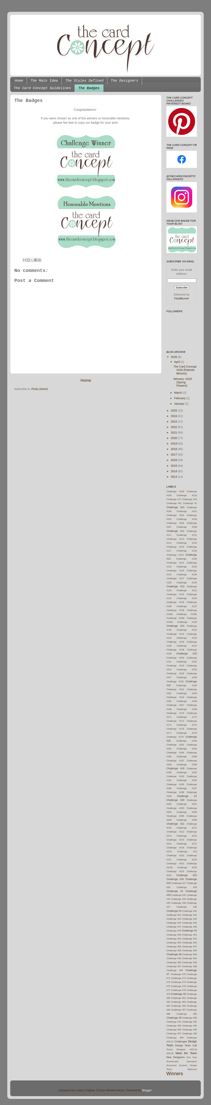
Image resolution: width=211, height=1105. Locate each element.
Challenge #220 (175, 855)
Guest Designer (176, 1049)
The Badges (89, 88)
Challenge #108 (187, 527)
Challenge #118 (187, 551)
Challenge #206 (175, 816)
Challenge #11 (175, 531)
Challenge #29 (187, 887)
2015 (174, 465)
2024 (174, 416)
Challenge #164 (175, 697)
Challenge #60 (189, 954)
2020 (174, 438)
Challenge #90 (189, 1018)
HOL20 (170, 1053)
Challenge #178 (187, 733)
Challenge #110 (187, 495)
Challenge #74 (178, 982)
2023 (174, 421)
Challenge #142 (175, 634)
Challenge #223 (175, 863)
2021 (174, 432)
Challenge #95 (173, 1029)
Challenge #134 (187, 598)
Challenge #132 (175, 594)
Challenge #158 (187, 677)
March (178, 392)
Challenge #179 (174, 737)
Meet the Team (186, 1053)
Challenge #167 (175, 705)
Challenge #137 (187, 606)
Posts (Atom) (39, 389)
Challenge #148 (175, 650)
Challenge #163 (187, 693)
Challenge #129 (187, 582)
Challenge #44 (189, 919)
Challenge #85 (178, 1006)
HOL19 (193, 1049)
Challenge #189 (187, 764)
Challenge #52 (173, 939)
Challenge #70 (178, 974)
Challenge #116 (175, 547)
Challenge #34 (178, 899)
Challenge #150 (175, 658)
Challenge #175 (187, 725)
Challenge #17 (173, 499)
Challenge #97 (173, 1033)
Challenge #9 (174, 1017)
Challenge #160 (186, 685)
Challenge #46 (189, 923)
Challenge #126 (187, 574)
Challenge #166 (187, 701)
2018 (174, 449)
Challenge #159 (174, 681)
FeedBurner (181, 298)
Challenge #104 (187, 519)
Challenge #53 (189, 939)
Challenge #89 (187, 1014)
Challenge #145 (175, 642)
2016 (174, 460)
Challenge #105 (175, 523)
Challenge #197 (187, 788)
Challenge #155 (187, 669)
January (179, 403)
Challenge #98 (189, 1033)
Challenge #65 (173, 962)
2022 (174, 427)
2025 (174, 410)
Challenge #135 (175, 602)
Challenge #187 (175, 760)
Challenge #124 (175, 570)
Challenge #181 (175, 745)
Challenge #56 (173, 946)
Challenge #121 (175, 563)
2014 (174, 471)
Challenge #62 (173, 958)
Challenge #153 (175, 665)
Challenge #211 (187, 828)
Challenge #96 (189, 1029)
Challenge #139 (187, 622)
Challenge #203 (175, 808)
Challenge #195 (175, 784)
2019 (174, 443)
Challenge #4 (174, 910)
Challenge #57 (189, 946)
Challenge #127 (175, 578)
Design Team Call (186, 1045)
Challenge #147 (187, 646)
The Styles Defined (84, 81)
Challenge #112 (187, 535)
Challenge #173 (175, 721)
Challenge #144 (187, 638)
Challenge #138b (187, 614)
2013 (174, 476)
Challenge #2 (187, 796)
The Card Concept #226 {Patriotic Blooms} (185, 370)
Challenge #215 (175, 840)
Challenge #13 (175, 586)
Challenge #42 (189, 915)
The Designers (124, 81)
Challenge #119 (174, 555)
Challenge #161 (175, 689)
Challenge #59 (189, 950)
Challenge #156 (175, 673)
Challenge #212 (175, 832)
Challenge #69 (174, 970)
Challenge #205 (187, 812)
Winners (174, 1073)
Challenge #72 (178, 978)
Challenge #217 (187, 843)
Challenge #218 (175, 847)
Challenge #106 (175, 491)
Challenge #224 (187, 867)
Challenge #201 (187, 804)
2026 (174, 357)
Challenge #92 (189, 1022)
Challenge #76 (178, 986)
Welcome (192, 1069)
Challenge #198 (175, 792)
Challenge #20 (175, 800)
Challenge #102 (175, 515)
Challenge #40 (189, 911)
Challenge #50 (173, 935)
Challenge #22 (187, 851)
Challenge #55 (189, 942)
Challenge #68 (189, 966)
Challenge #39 (187, 907)
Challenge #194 (187, 780)
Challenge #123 (187, 566)
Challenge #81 (178, 998)
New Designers (175, 1057)
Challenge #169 (187, 709)
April (177, 361)
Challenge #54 (173, 942)
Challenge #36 (178, 903)
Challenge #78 (178, 990)
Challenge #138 (175, 610)
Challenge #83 (178, 1002)
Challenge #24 (175, 879)
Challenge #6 (174, 954)
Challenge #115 (187, 543)
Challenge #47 (173, 927)
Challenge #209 (187, 820)
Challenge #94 (189, 1026)
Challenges (180, 1041)
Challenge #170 (175, 713)
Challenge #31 (178, 895)
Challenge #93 (173, 1026)
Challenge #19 (175, 768)
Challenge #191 (187, 772)
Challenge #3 (174, 891)
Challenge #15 (186, 653)
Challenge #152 (187, 661)
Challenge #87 (178, 1010)
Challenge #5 (189, 930)
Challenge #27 (178, 883)
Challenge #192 (175, 776)
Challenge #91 (173, 1022)
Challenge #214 (187, 836)
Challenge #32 (189, 499)
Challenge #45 (173, 923)
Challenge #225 (175, 871)
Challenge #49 (173, 930)
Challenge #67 (173, 966)
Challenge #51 (189, 935)
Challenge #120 (186, 559)
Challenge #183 (187, 748)
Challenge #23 (186, 875)
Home (19, 81)
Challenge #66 (189, 962)
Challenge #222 (187, 859)
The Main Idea (44, 81)
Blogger (147, 1090)
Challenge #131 (187, 590)
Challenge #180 (186, 741)
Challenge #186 (187, 756)
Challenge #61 (174, 503)
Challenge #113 (175, 539)
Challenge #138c (175, 618)
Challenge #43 (173, 919)
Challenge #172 (187, 717)
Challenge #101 (187, 511)
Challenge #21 (175, 823)
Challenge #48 (189, 927)
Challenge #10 (175, 507)
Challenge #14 (175, 625)
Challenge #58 (173, 950)
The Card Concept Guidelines (42, 88)
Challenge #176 (175, 729)
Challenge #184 (175, 752)
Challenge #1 (190, 503)
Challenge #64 (189, 958)
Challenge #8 (178, 993)
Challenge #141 (187, 630)
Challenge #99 (174, 1037)
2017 (174, 454)
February (180, 398)
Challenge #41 (173, 915)
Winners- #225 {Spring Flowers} (182, 382)
